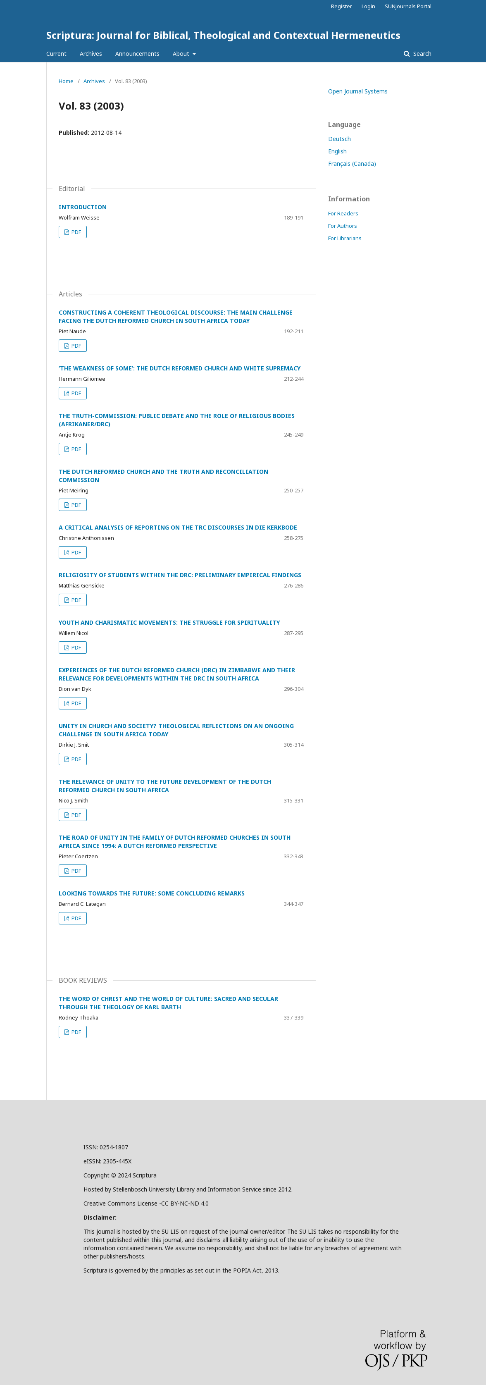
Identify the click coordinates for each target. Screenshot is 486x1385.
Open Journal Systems (358, 91)
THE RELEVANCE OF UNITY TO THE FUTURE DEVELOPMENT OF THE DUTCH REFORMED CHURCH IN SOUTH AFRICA (165, 786)
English (337, 151)
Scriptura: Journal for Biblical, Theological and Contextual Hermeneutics (223, 35)
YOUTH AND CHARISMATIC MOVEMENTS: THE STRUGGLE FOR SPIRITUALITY (169, 622)
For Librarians (345, 238)
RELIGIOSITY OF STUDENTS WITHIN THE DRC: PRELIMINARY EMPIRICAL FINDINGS (180, 575)
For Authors (342, 225)
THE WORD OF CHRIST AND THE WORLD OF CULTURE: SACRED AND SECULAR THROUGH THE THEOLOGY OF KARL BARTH (168, 1003)
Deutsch (339, 139)
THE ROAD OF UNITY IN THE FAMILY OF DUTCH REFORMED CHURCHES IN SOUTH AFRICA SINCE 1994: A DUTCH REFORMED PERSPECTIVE (175, 841)
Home (66, 81)
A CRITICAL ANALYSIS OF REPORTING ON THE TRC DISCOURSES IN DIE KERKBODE (178, 527)
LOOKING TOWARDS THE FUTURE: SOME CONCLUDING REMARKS (152, 893)
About (182, 53)
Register (341, 6)
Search (421, 53)
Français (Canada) (352, 163)
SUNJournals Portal (408, 6)
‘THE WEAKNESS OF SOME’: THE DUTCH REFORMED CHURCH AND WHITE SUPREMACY (179, 368)
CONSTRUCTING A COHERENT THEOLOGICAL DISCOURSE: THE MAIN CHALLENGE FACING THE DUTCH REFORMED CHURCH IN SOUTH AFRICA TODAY (176, 316)
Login (368, 6)
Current (56, 53)
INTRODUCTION (83, 207)
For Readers (343, 213)
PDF (75, 232)
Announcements (137, 53)
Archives (91, 53)
